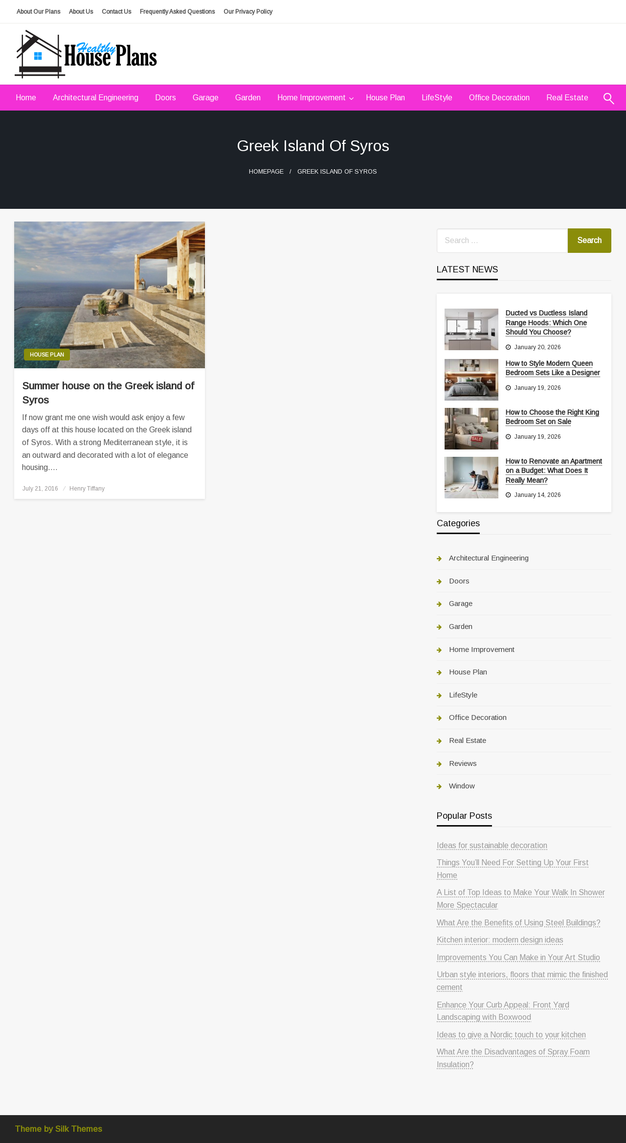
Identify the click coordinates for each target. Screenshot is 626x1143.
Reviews (463, 763)
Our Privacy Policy (248, 11)
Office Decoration (499, 97)
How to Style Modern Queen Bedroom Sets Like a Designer (553, 368)
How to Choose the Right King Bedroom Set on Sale (552, 417)
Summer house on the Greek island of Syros (108, 392)
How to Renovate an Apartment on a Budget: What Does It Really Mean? (554, 470)
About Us (81, 11)
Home (26, 97)
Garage (206, 97)
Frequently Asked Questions (177, 11)
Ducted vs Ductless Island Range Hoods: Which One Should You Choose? (546, 322)
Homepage (266, 171)
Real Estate (567, 97)
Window (462, 786)
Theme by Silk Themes (58, 1129)
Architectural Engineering (95, 97)
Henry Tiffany (87, 488)
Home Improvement (311, 97)
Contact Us (116, 11)
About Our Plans (38, 11)
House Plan (385, 97)
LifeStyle (437, 97)
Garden (248, 97)
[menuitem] (26, 98)
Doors (165, 97)
